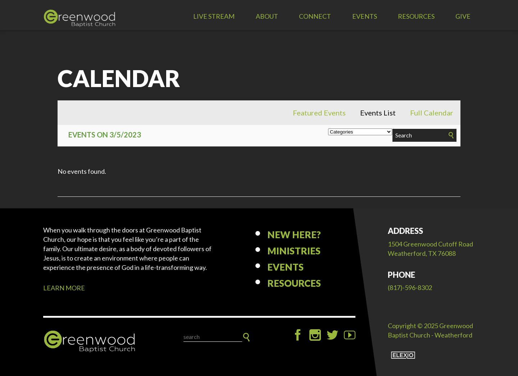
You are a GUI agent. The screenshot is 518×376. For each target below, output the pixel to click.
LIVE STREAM (214, 16)
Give (463, 16)
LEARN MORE (64, 288)
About (267, 16)
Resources (416, 16)
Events (364, 16)
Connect (315, 16)
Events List (378, 112)
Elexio (403, 355)
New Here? (294, 234)
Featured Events (319, 112)
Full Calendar (431, 112)
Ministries (294, 251)
